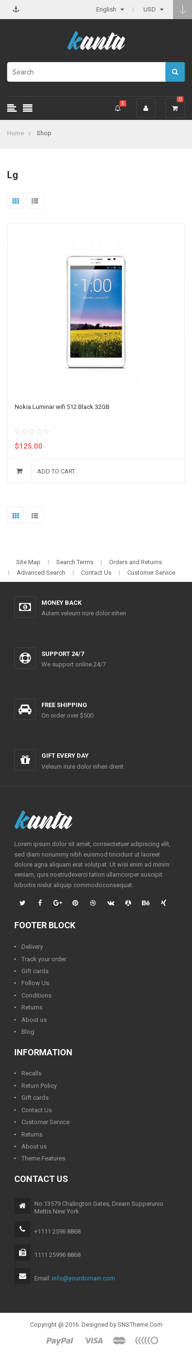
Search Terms (74, 562)
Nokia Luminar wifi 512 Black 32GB (62, 406)
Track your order (43, 959)
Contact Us (96, 572)
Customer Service (151, 572)
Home (15, 133)
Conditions (36, 995)
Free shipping (64, 704)
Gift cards (35, 971)
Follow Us (35, 983)
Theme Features (43, 1158)
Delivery (32, 946)
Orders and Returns (135, 562)
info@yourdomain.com (83, 1278)
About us (34, 1019)
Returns (31, 1007)
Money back (61, 602)
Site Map (28, 562)
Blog (27, 1031)
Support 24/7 (62, 653)
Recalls (31, 1073)
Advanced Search (41, 572)
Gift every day (65, 755)
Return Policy (39, 1085)
